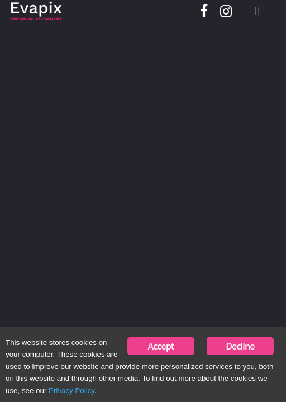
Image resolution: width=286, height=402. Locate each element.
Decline (240, 346)
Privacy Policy (71, 390)
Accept (160, 346)
